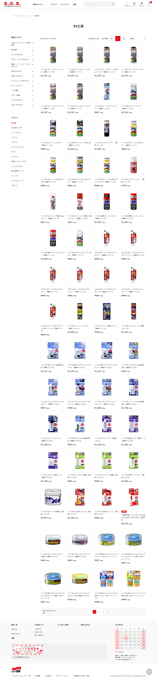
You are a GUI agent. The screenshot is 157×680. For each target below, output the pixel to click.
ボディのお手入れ (17, 54)
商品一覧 (14, 625)
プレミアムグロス (17, 166)
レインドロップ (16, 133)
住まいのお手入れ (17, 105)
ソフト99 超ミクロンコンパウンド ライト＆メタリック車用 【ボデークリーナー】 (133, 556)
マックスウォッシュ (17, 147)
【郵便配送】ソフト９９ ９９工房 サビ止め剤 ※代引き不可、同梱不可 (133, 517)
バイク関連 (15, 90)
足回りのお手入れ (17, 76)
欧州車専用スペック (17, 171)
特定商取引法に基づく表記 (81, 676)
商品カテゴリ (38, 4)
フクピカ (14, 137)
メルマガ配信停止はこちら (21, 657)
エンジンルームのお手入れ (20, 81)
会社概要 (37, 676)
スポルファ (15, 185)
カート (149, 4)
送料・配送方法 (39, 635)
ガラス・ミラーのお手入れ (20, 59)
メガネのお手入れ (17, 100)
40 (112, 38)
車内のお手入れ (16, 71)
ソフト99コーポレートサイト (21, 676)
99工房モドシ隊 (16, 128)
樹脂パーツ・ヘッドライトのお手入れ (20, 65)
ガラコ (13, 152)
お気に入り (141, 4)
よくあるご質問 (63, 625)
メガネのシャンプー (17, 181)
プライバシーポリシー (62, 676)
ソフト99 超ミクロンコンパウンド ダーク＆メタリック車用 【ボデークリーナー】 (53, 595)
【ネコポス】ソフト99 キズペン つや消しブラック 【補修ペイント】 (52, 328)
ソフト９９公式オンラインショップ (22, 16)
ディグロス (14, 157)
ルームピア (15, 176)
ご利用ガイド (127, 4)
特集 (74, 4)
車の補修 (14, 50)
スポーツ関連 (15, 95)
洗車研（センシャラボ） (19, 161)
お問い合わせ (85, 625)
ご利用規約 (48, 676)
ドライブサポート (17, 86)
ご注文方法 (37, 629)
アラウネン (15, 142)
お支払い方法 (38, 632)
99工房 (37, 16)
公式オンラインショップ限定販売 (20, 44)
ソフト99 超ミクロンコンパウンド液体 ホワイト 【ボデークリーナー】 (107, 595)
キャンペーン (65, 4)
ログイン (134, 4)
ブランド (54, 4)
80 (124, 38)
